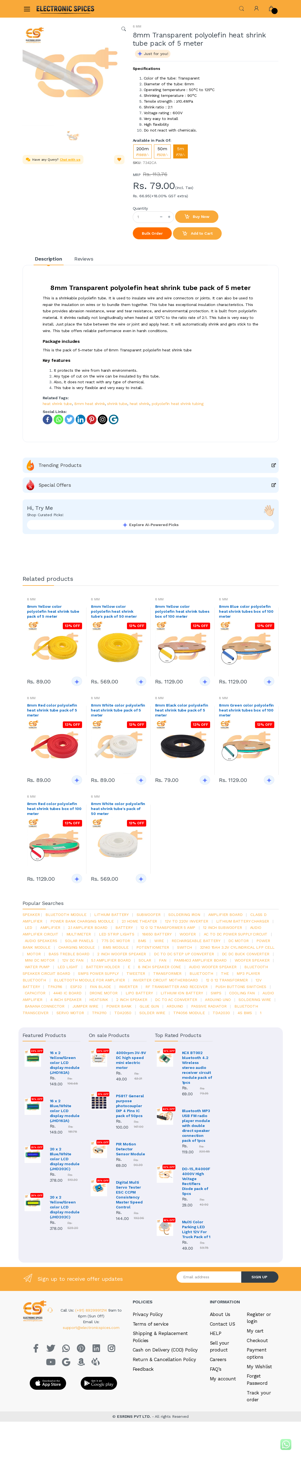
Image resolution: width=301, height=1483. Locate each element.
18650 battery (157, 934)
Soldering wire (254, 999)
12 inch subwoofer (222, 927)
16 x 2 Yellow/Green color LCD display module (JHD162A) (65, 1062)
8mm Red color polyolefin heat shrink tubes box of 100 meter (54, 808)
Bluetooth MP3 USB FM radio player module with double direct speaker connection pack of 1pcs (196, 1126)
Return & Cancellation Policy (164, 1359)
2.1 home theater (139, 921)
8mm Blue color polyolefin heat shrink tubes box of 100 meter (246, 611)
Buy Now (197, 217)
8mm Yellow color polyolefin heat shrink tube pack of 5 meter (53, 611)
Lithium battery (111, 914)
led (28, 927)
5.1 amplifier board (111, 960)
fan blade (100, 986)
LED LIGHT (68, 967)
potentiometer (152, 947)
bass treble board (69, 954)
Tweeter (135, 973)
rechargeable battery (196, 940)
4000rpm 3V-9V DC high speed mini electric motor (131, 1060)
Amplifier (50, 927)
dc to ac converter (176, 999)
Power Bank (119, 1006)
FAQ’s (215, 1369)
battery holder (103, 967)
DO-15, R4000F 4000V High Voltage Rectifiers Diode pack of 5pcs (196, 1181)
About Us (220, 1314)
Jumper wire (85, 1006)
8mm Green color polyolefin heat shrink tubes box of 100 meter (246, 710)
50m (162, 151)
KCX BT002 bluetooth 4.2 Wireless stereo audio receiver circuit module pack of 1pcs (197, 1067)
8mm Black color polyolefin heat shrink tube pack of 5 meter (181, 710)
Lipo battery (139, 993)
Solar (145, 960)
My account (223, 1378)
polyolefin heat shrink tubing (178, 403)
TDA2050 (122, 1013)
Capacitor (35, 993)
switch (184, 947)
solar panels (79, 940)
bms (142, 940)
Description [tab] (48, 259)
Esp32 (76, 986)
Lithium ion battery (182, 993)
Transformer (167, 973)
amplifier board (225, 914)
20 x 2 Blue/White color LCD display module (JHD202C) (65, 1159)
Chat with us (70, 160)
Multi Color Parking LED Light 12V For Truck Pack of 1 (196, 1229)
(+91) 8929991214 (91, 1310)
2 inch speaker (131, 999)
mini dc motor (40, 960)
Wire (159, 940)
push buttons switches (240, 986)
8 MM (137, 26)
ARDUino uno (218, 999)
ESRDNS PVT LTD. (134, 1416)
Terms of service (151, 1324)
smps (216, 993)
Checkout (257, 1340)
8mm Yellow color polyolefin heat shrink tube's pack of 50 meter (114, 611)
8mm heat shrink (89, 403)
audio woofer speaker (213, 967)
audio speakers (41, 940)
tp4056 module (189, 1013)
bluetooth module (65, 914)
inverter (128, 986)
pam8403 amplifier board (200, 960)
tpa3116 (55, 986)
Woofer (188, 934)
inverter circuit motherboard (165, 980)
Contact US (222, 1324)
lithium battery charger (242, 921)
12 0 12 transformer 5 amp (167, 927)
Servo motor (70, 1013)
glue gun (149, 1006)
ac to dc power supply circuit (236, 934)
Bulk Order (152, 233)
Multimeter (78, 934)
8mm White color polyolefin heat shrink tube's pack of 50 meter (118, 808)
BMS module (116, 947)
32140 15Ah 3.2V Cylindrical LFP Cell (237, 947)
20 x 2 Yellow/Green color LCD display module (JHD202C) (65, 1207)
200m (142, 151)
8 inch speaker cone (159, 967)
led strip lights (116, 934)
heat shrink (139, 403)
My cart (255, 1331)
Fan (162, 960)
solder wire (152, 1013)
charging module (76, 947)
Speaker (31, 914)
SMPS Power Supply (98, 973)
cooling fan (241, 993)
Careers (218, 1359)
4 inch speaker (66, 999)
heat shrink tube (57, 403)
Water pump (37, 967)
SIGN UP (259, 1277)
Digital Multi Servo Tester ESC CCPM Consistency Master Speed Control (129, 1194)
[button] (241, 8)
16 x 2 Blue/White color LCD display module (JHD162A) (65, 1111)
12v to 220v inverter (186, 921)
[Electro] (50, 9)
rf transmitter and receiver (176, 986)
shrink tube (117, 403)
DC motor (238, 940)
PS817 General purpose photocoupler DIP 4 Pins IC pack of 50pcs (130, 1106)
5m (180, 151)
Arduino (175, 1006)
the (225, 973)
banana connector (45, 1006)
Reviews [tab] (83, 259)
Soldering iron (184, 914)
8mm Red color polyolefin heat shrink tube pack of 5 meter (52, 710)
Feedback (143, 1369)
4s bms (245, 1013)
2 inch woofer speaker (121, 954)
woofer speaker (252, 960)
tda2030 (221, 1013)
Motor (33, 954)
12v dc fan (72, 960)
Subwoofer (149, 914)
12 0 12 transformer (227, 980)
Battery (124, 927)
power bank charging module (82, 921)
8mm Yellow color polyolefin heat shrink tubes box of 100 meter (182, 611)
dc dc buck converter (245, 954)
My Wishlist (259, 1366)
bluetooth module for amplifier (89, 980)
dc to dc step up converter (184, 954)
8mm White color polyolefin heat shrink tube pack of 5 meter (118, 710)
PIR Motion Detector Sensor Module (130, 1149)
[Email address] (209, 1277)
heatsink (98, 999)
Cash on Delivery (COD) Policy (165, 1350)
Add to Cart (197, 233)
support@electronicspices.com (91, 1327)
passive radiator (209, 1006)
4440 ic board (67, 993)
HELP (215, 1333)
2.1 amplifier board (87, 927)
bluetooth (201, 973)
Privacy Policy (148, 1314)
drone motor (104, 993)
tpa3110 (99, 1013)
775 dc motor (115, 940)
